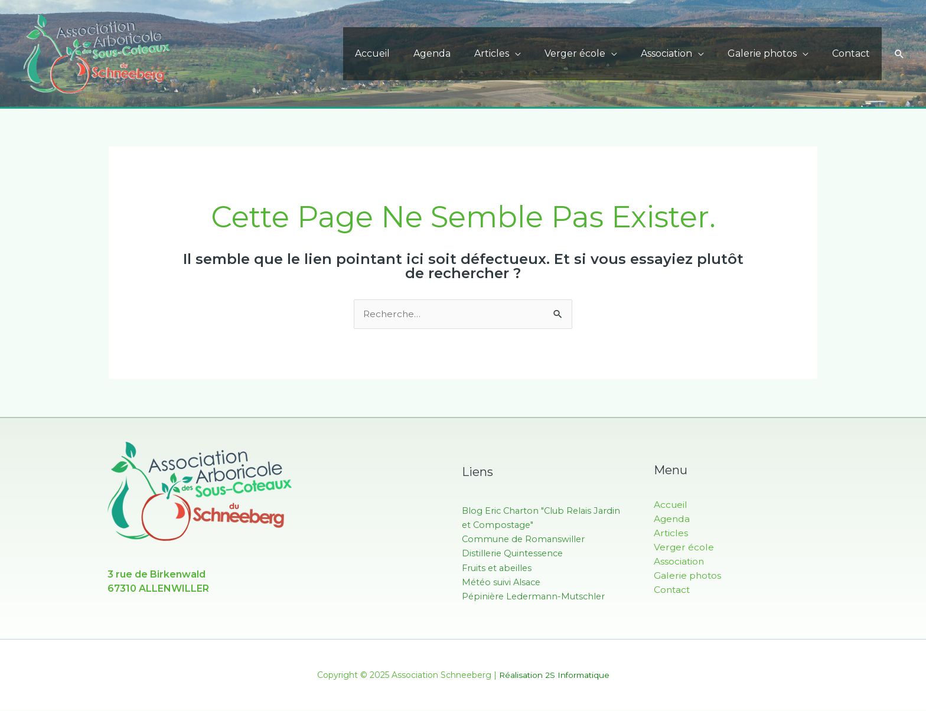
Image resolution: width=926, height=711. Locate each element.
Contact (853, 53)
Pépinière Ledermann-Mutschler (536, 596)
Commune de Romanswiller (525, 539)
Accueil (403, 53)
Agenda (458, 53)
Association (678, 53)
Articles (512, 53)
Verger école (591, 53)
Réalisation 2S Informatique (554, 675)
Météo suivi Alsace (503, 582)
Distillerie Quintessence (514, 553)
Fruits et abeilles (498, 567)
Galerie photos (769, 53)
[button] (899, 54)
